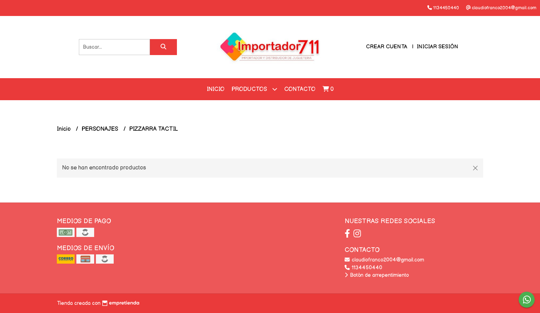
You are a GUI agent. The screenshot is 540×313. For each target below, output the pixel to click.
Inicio (216, 89)
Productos (254, 89)
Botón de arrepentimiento (377, 275)
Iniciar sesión (437, 46)
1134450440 (363, 268)
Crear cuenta (386, 46)
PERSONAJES (101, 129)
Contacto (299, 89)
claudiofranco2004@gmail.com (384, 260)
